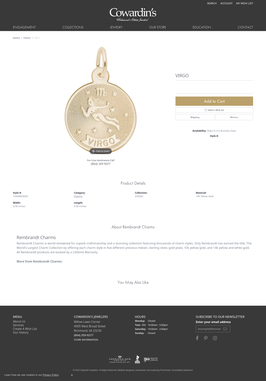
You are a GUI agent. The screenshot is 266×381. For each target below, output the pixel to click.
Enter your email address (213, 322)
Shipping (194, 117)
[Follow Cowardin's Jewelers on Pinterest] (205, 338)
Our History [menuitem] (20, 332)
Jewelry (116, 27)
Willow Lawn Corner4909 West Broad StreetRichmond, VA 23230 (90, 330)
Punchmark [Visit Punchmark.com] (165, 370)
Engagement (24, 27)
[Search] (212, 3)
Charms (26, 38)
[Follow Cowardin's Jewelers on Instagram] (215, 338)
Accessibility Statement (182, 370)
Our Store (157, 27)
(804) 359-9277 (100, 164)
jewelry (16, 38)
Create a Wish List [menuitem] (25, 329)
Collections (72, 27)
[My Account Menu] (226, 3)
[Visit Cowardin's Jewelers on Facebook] (197, 338)
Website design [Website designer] (125, 370)
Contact (245, 27)
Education (202, 27)
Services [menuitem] (18, 325)
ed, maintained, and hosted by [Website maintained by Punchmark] (146, 370)
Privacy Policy (51, 374)
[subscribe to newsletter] (225, 328)
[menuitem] (119, 359)
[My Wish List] (244, 3)
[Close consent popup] (72, 375)
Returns (234, 117)
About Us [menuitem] (19, 321)
